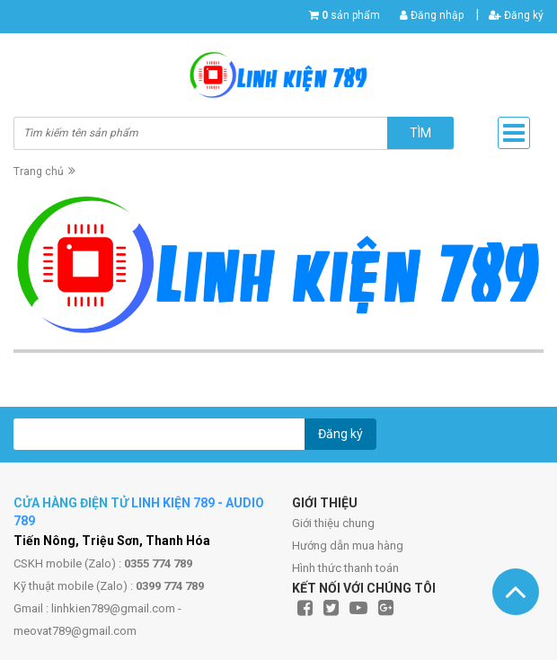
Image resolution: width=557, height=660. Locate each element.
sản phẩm (351, 15)
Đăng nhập (432, 15)
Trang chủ (38, 171)
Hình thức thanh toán (345, 568)
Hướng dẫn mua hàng (347, 545)
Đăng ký (516, 15)
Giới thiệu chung (333, 523)
